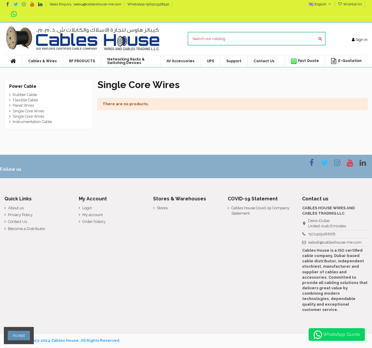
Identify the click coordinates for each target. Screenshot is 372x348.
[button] (180, 61)
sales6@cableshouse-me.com (335, 242)
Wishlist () (350, 4)
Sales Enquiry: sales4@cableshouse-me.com (85, 4)
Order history (93, 221)
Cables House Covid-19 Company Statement (260, 210)
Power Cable (22, 86)
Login (87, 208)
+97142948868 (322, 234)
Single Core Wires (28, 111)
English (320, 4)
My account (92, 215)
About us (16, 208)
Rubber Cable (25, 94)
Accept (18, 335)
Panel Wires (23, 105)
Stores (162, 208)
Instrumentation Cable (32, 121)
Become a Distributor (26, 228)
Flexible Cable (25, 100)
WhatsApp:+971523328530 (148, 4)
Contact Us (17, 221)
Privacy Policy (20, 215)
